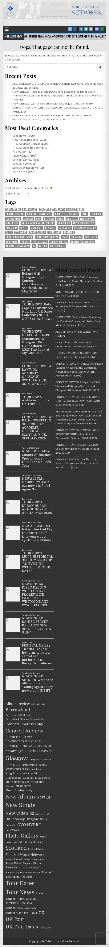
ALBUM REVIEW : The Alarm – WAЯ (77, 331)
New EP (21, 151)
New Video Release (28, 147)
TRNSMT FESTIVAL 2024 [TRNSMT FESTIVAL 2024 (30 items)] (17, 246)
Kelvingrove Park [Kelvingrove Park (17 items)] (31, 769)
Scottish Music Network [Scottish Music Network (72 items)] (19, 237)
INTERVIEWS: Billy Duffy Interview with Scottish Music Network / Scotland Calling (79, 281)
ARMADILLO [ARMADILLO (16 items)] (38, 704)
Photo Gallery (20, 155)
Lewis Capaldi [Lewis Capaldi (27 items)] (87, 218)
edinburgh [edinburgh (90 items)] (96, 214)
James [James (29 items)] (60, 218)
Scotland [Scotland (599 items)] (69, 232)
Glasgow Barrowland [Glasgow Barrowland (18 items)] (41, 759)
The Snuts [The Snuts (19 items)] (26, 877)
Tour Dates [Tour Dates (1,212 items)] (91, 237)
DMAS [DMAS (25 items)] (84, 214)
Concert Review (22, 159)
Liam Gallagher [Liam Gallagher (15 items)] (13, 778)
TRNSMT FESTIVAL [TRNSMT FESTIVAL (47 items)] (58, 241)
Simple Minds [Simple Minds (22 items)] (13, 863)
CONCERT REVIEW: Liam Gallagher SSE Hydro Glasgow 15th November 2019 (77, 448)
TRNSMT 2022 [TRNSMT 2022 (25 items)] (39, 241)
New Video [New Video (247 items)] (50, 228)
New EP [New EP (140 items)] (23, 228)
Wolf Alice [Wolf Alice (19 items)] (45, 928)
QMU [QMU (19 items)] (43, 837)
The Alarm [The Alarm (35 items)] (76, 237)
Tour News (19, 135)
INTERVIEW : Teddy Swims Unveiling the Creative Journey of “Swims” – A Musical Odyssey (78, 321)
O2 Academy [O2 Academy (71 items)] (65, 228)
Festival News (21, 163)
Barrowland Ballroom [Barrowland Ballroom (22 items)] (18, 715)
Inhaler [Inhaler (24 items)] (17, 765)
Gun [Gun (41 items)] (38, 218)
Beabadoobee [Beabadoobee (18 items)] (37, 719)
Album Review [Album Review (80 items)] (13, 209)
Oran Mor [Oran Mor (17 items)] (11, 825)
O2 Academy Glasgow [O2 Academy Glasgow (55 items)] (85, 228)
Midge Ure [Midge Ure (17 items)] (28, 778)
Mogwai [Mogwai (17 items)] (10, 786)
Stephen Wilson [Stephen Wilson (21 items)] (32, 863)
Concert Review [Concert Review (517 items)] (75, 209)
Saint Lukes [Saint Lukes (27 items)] (54, 232)
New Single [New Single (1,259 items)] (36, 228)
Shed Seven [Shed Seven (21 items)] (38, 859)
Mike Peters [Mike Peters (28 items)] (12, 223)
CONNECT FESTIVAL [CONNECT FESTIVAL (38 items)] (15, 214)
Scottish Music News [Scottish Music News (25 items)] (47, 237)
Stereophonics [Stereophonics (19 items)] (14, 867)
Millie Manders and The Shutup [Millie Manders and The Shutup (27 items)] (38, 223)
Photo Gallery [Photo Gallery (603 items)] (37, 232)
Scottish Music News (25, 167)
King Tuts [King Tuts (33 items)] (72, 218)
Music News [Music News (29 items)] (64, 223)
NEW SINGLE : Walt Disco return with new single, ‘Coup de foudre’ (52, 103)
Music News (19, 171)
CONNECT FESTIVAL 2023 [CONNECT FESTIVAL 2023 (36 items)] (66, 214)
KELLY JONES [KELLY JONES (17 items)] (13, 769)
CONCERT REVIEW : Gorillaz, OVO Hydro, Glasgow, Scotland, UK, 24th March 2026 (76, 463)
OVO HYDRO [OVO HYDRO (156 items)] (20, 232)
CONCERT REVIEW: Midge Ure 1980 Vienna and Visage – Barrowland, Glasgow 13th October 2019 (77, 386)
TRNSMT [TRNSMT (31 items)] (25, 241)
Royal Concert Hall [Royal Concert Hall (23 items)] (16, 842)
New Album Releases (25, 139)
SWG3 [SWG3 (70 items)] (65, 237)
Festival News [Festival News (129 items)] (13, 218)
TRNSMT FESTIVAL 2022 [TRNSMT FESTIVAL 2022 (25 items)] (82, 241)
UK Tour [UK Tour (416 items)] (42, 246)
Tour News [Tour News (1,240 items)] (11, 241)
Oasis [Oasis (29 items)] (9, 232)
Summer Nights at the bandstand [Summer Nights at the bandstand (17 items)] (23, 872)
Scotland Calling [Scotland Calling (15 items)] (36, 849)
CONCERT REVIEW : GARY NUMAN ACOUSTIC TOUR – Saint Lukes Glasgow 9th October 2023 (77, 434)
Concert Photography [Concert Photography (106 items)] (52, 209)
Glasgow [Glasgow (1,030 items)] (28, 218)
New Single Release (28, 143)
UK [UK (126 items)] (34, 246)
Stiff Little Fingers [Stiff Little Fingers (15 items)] (31, 867)
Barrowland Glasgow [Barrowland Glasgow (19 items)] (17, 719)
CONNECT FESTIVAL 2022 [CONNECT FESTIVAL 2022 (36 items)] (39, 214)
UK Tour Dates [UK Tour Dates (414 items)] (57, 246)
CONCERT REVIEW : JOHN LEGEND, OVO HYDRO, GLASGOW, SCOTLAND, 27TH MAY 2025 (77, 401)
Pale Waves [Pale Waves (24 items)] (12, 830)
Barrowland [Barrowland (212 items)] (29, 209)
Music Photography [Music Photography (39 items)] (84, 223)
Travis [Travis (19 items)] (39, 893)
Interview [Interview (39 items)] (49, 218)
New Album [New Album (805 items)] (11, 228)
